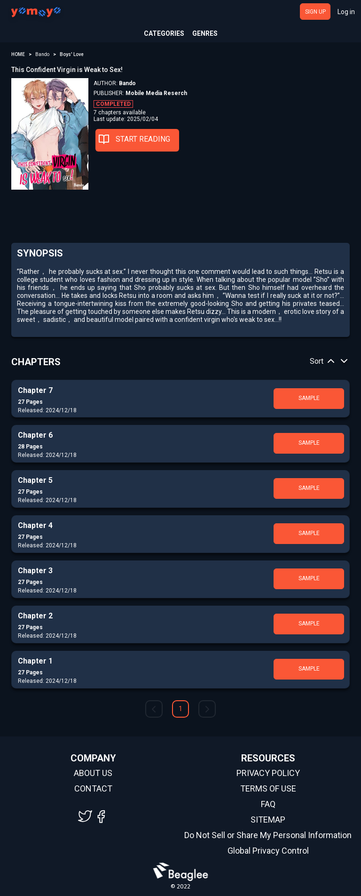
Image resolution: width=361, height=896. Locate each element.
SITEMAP (268, 819)
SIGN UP (315, 11)
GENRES (205, 33)
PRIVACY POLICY (268, 773)
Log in (346, 12)
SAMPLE (309, 398)
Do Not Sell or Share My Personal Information (268, 835)
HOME (18, 54)
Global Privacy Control (268, 851)
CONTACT (93, 788)
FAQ (268, 804)
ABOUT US (93, 773)
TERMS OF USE (268, 788)
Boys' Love (72, 54)
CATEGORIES (164, 33)
